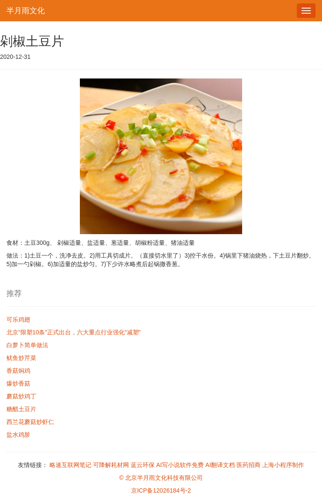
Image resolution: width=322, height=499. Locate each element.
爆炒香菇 (18, 383)
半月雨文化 (25, 10)
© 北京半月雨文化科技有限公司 (161, 477)
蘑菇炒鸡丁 (21, 396)
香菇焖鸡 (18, 370)
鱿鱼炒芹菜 (21, 357)
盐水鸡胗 (18, 434)
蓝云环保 (143, 464)
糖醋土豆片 (21, 409)
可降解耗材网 (111, 464)
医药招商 (249, 464)
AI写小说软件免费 (180, 464)
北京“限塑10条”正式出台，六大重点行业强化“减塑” (73, 332)
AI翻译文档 (220, 464)
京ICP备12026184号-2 (161, 490)
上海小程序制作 (283, 464)
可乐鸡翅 (18, 319)
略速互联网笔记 (70, 464)
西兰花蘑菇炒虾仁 (30, 421)
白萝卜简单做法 (27, 345)
